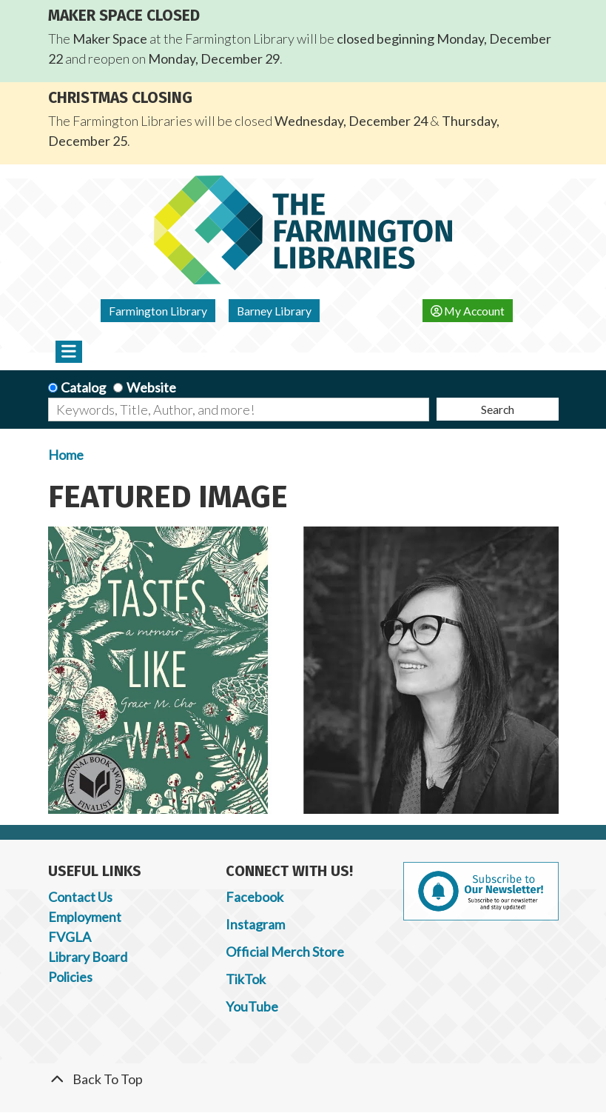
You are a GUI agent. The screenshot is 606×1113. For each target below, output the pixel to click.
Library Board (87, 957)
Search (497, 409)
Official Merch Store (285, 951)
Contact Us (80, 897)
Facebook (254, 897)
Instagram (255, 924)
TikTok (246, 979)
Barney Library (274, 311)
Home (66, 455)
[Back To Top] (303, 1079)
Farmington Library (158, 311)
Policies (70, 977)
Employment (84, 917)
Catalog (83, 387)
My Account (468, 311)
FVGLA (69, 937)
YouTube (252, 1006)
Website (151, 387)
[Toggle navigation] (69, 352)
